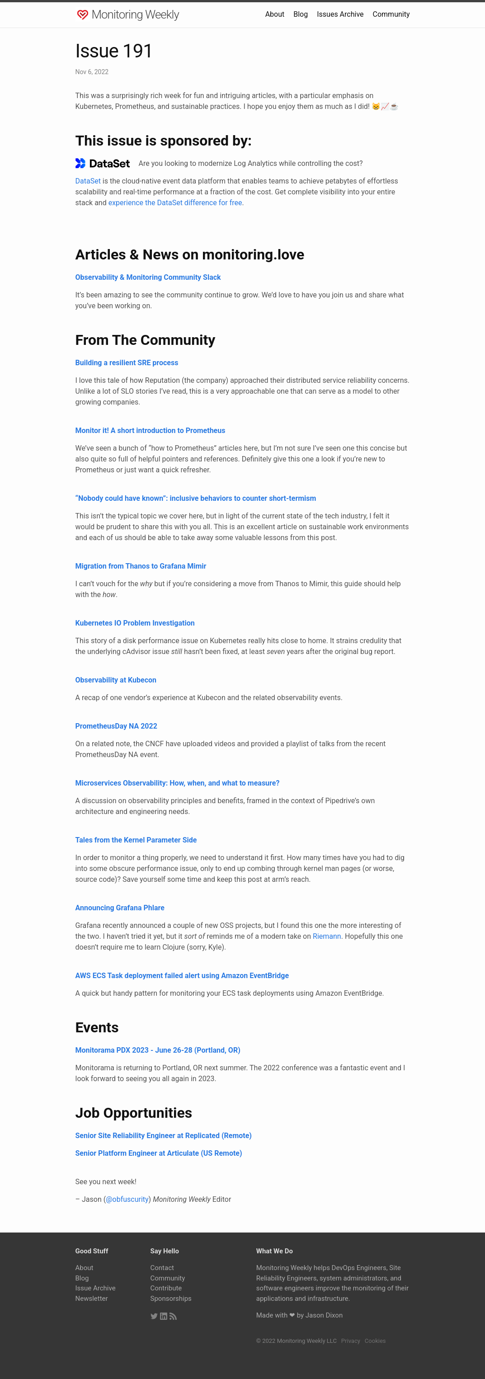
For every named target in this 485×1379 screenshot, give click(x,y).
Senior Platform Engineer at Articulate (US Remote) (158, 1153)
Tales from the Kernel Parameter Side (136, 840)
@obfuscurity (127, 1199)
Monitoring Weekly (135, 14)
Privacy (350, 1340)
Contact (162, 1268)
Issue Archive (95, 1288)
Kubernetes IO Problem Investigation (135, 623)
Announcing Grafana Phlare (120, 908)
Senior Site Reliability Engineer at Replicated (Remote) (163, 1135)
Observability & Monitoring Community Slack (148, 277)
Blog (300, 14)
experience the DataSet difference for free (175, 202)
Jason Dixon (324, 1315)
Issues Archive (340, 14)
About (275, 14)
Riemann (327, 936)
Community (391, 14)
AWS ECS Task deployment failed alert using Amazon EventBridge (182, 975)
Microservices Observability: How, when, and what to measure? (177, 783)
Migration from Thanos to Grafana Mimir (141, 566)
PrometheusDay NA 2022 (116, 726)
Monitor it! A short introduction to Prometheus (150, 430)
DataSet (88, 181)
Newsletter (91, 1298)
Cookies (375, 1340)
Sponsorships (171, 1298)
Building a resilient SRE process (127, 362)
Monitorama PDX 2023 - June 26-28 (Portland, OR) (157, 1050)
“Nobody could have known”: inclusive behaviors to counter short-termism (195, 498)
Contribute (166, 1288)
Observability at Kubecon (115, 680)
